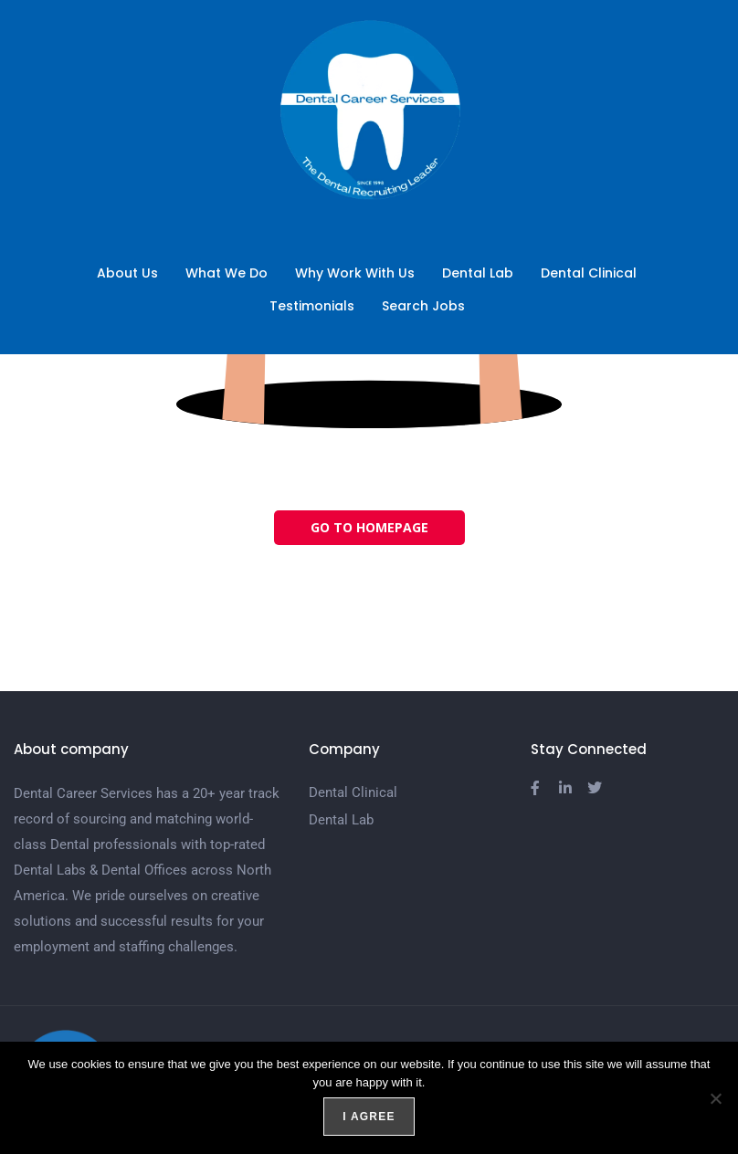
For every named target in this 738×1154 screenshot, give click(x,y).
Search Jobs (428, 306)
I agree (369, 1116)
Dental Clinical (589, 273)
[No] (715, 1098)
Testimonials (311, 306)
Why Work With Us (355, 273)
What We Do (226, 273)
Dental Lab (477, 273)
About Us (127, 273)
